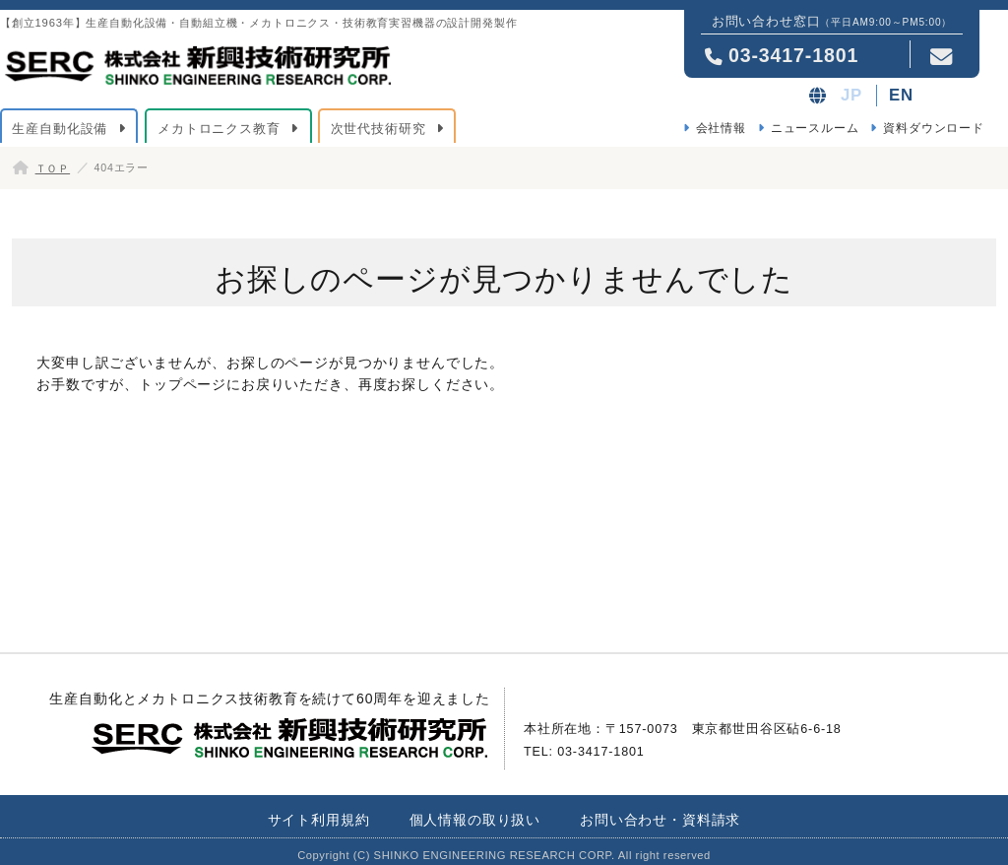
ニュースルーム (815, 128)
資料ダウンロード (933, 128)
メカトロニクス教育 (219, 128)
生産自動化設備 (59, 128)
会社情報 (721, 128)
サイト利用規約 (319, 820)
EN (901, 95)
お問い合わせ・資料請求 (660, 820)
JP (851, 95)
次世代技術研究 (378, 128)
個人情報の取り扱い (475, 820)
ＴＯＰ (53, 168)
